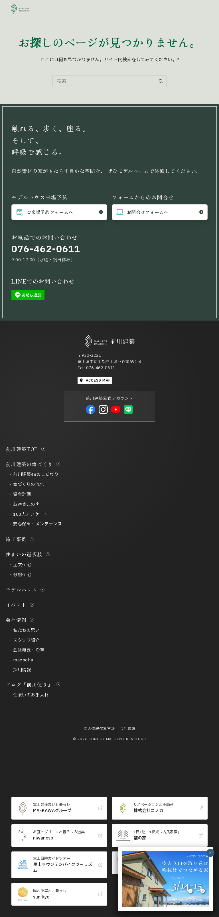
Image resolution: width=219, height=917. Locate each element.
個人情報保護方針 (99, 729)
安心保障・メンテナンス (37, 524)
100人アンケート (30, 514)
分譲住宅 (22, 575)
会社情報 (16, 619)
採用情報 (22, 670)
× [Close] (210, 853)
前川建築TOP (22, 449)
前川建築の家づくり (29, 464)
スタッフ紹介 (26, 640)
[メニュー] (202, 8)
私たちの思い (26, 630)
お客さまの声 (26, 504)
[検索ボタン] (161, 81)
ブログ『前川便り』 (29, 684)
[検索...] (103, 81)
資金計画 (22, 494)
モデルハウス (21, 589)
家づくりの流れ (28, 484)
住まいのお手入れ (31, 695)
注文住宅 (22, 565)
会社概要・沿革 (28, 650)
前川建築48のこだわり (36, 474)
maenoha (23, 660)
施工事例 (16, 539)
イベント (16, 604)
